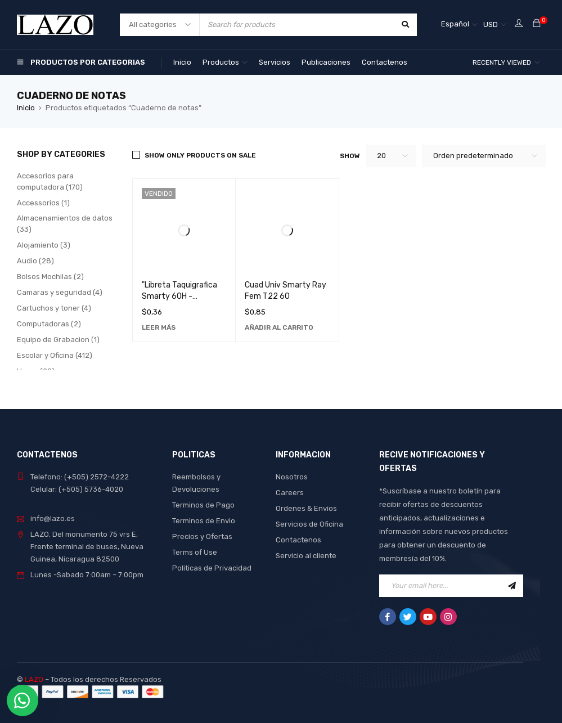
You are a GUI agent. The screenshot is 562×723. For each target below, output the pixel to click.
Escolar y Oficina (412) (54, 355)
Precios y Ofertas (202, 536)
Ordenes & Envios (306, 508)
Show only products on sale (200, 155)
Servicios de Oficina (309, 524)
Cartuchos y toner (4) (54, 308)
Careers (290, 492)
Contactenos (298, 540)
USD (490, 24)
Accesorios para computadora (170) (50, 181)
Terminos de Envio (203, 521)
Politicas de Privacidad (211, 568)
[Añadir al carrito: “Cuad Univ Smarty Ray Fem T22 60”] (279, 327)
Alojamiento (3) (43, 245)
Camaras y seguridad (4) (59, 292)
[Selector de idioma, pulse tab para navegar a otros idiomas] (459, 24)
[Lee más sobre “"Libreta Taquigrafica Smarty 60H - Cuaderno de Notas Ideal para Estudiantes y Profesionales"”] (159, 327)
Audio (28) (35, 261)
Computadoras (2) (49, 324)
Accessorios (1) (43, 203)
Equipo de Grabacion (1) (58, 339)
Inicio (26, 108)
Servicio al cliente (306, 555)
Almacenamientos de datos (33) (65, 223)
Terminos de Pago (203, 505)
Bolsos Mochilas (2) (50, 276)
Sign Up (512, 585)
